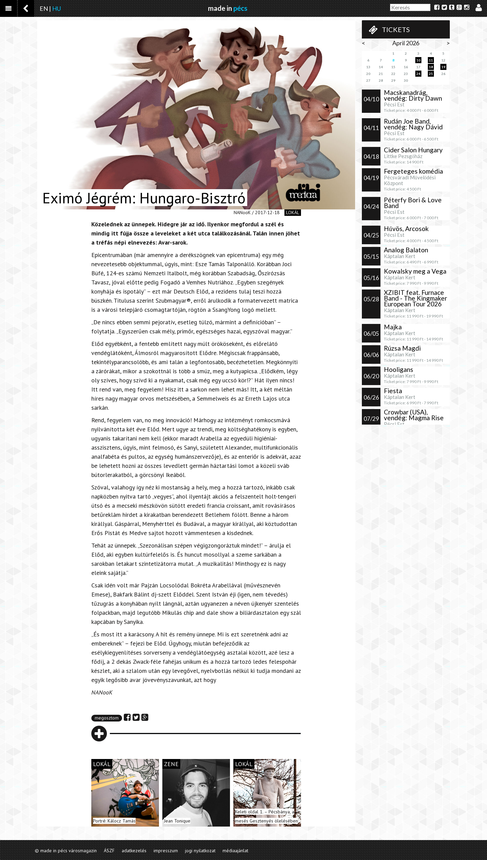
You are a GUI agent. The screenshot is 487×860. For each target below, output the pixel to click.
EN (44, 8)
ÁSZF (109, 851)
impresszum (166, 851)
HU (56, 8)
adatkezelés (134, 851)
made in (227, 8)
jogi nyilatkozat (200, 851)
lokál (292, 212)
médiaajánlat (235, 851)
